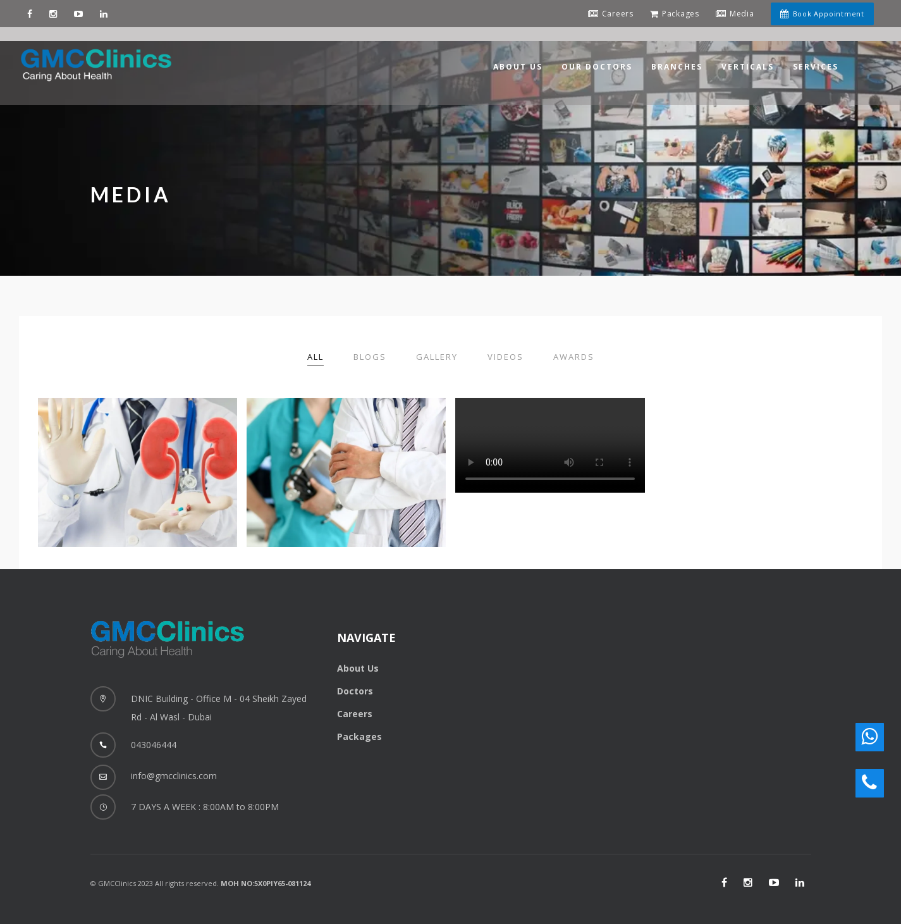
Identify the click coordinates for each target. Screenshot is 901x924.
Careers (354, 714)
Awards (573, 356)
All (315, 356)
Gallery (437, 356)
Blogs (369, 356)
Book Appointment (821, 13)
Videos (505, 356)
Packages (359, 736)
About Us (358, 668)
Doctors (355, 691)
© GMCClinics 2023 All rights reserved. (200, 883)
